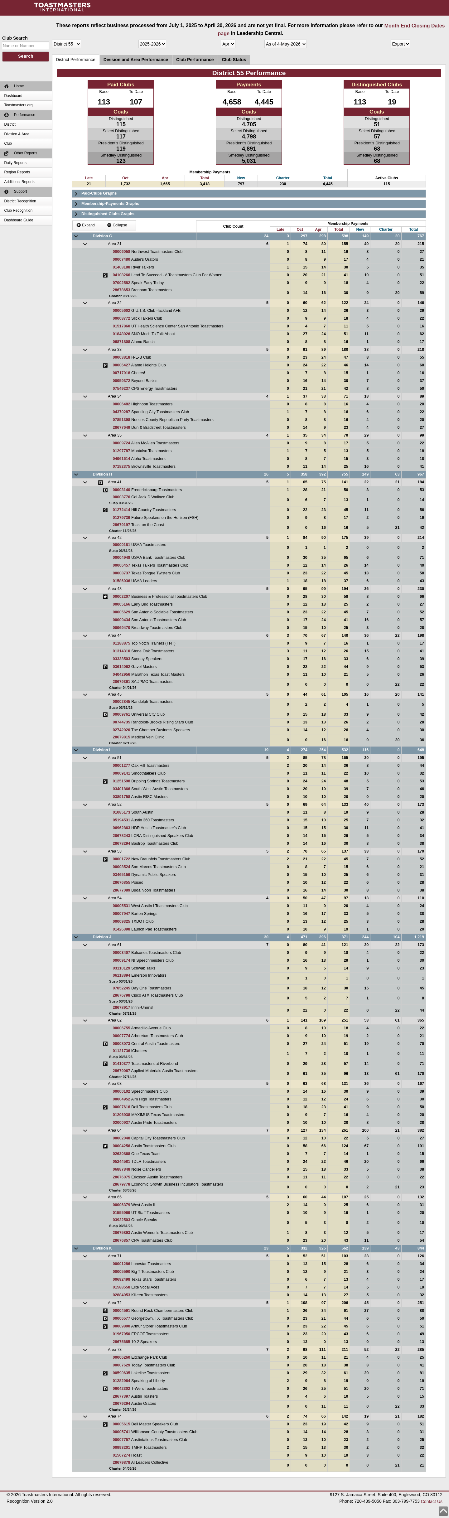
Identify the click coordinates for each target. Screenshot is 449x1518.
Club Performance (195, 59)
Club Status (234, 59)
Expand (85, 225)
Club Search (15, 38)
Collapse (117, 225)
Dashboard (13, 96)
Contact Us (431, 1501)
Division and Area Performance (136, 59)
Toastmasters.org (18, 105)
